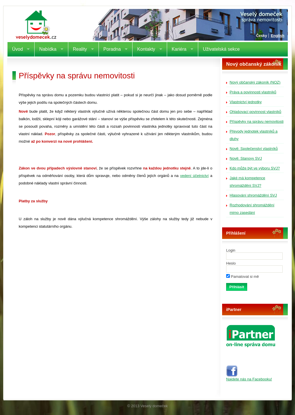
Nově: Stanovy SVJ (246, 158)
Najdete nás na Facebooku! (249, 377)
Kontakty (146, 49)
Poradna (112, 49)
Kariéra (179, 49)
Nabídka (47, 49)
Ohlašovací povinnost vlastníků (255, 112)
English (277, 35)
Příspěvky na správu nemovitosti (256, 121)
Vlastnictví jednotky (246, 102)
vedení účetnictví (194, 175)
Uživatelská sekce (221, 49)
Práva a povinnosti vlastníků (253, 92)
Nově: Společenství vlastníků (254, 148)
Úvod (17, 49)
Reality (80, 49)
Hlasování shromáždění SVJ (253, 195)
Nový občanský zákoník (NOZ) (255, 82)
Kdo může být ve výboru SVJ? (255, 168)
